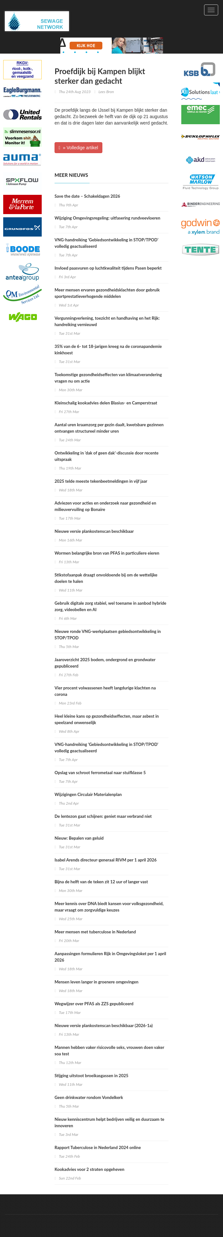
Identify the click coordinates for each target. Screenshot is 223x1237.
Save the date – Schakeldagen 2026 (87, 196)
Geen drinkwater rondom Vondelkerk (89, 1097)
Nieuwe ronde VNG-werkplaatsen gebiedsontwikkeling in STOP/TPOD (108, 634)
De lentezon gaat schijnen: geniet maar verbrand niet (103, 816)
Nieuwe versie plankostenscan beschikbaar (94, 531)
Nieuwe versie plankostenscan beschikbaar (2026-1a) (104, 1025)
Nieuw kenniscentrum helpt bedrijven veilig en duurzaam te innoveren (109, 1122)
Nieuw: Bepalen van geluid (79, 838)
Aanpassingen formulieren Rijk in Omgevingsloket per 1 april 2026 (110, 957)
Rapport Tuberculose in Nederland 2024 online (98, 1147)
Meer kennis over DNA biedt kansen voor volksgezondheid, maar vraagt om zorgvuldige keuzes (109, 907)
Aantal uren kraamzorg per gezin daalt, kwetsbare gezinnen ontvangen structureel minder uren (109, 428)
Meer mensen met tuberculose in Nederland (95, 931)
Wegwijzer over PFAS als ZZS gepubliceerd (94, 1003)
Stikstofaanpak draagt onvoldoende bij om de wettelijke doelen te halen (106, 578)
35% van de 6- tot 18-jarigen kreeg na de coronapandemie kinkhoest (108, 349)
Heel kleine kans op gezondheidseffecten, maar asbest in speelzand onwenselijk (107, 719)
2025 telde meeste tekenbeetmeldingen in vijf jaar (101, 481)
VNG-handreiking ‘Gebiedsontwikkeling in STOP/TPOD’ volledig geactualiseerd (107, 243)
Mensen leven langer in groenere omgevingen (96, 981)
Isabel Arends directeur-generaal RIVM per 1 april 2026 (106, 859)
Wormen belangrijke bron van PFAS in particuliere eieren (107, 553)
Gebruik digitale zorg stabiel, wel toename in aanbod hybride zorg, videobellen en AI (110, 606)
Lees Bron (106, 91)
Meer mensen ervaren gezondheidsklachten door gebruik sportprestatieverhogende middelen (107, 293)
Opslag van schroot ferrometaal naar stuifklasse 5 (100, 772)
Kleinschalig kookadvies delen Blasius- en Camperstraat (106, 402)
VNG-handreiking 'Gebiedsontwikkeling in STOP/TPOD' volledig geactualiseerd (106, 747)
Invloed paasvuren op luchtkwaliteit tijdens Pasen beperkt (108, 268)
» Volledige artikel (78, 147)
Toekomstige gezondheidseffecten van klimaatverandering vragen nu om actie (108, 378)
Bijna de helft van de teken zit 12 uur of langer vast (101, 881)
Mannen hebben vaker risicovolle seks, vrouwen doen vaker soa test (109, 1050)
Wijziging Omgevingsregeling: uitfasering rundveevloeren (107, 218)
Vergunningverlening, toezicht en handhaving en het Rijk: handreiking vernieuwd (107, 321)
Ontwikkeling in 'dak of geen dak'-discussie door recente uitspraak (107, 456)
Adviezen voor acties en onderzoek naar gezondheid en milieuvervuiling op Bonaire (105, 506)
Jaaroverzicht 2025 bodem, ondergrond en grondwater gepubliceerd (105, 663)
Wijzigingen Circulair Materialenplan (88, 794)
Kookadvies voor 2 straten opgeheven (89, 1169)
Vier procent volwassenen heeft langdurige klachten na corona (105, 691)
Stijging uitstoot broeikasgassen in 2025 (91, 1075)
